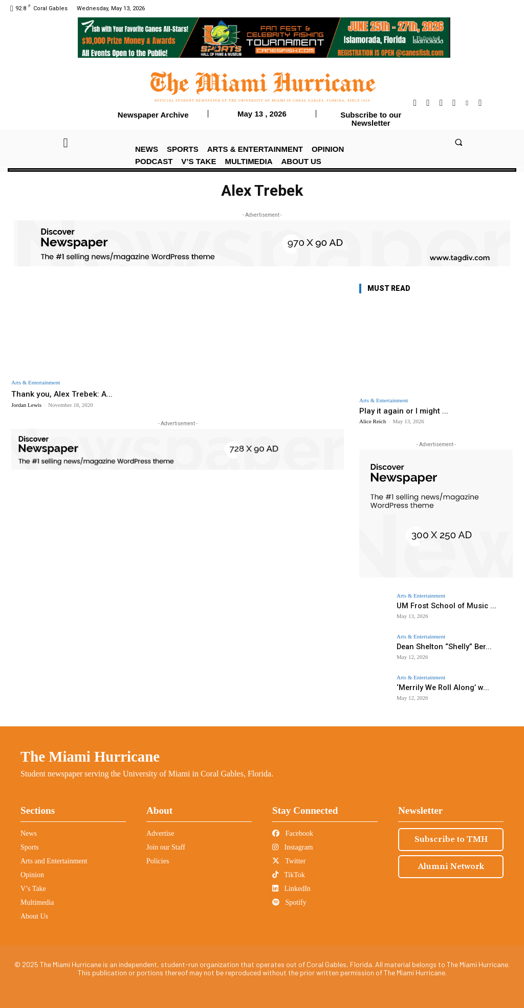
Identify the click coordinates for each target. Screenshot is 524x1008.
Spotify (289, 902)
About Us (34, 916)
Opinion (32, 875)
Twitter (288, 861)
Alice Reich (372, 421)
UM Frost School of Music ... (440, 605)
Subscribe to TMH (451, 839)
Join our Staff (165, 847)
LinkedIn (291, 888)
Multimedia (37, 902)
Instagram (292, 847)
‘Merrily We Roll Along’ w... (436, 687)
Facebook (292, 833)
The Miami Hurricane (90, 756)
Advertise (160, 833)
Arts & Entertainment (35, 382)
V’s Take (33, 888)
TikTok (288, 875)
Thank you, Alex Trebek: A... (65, 393)
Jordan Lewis (26, 405)
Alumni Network (451, 866)
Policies (157, 861)
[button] (458, 142)
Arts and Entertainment (54, 861)
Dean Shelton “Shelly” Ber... (438, 646)
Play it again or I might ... (403, 411)
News (28, 833)
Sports (29, 847)
